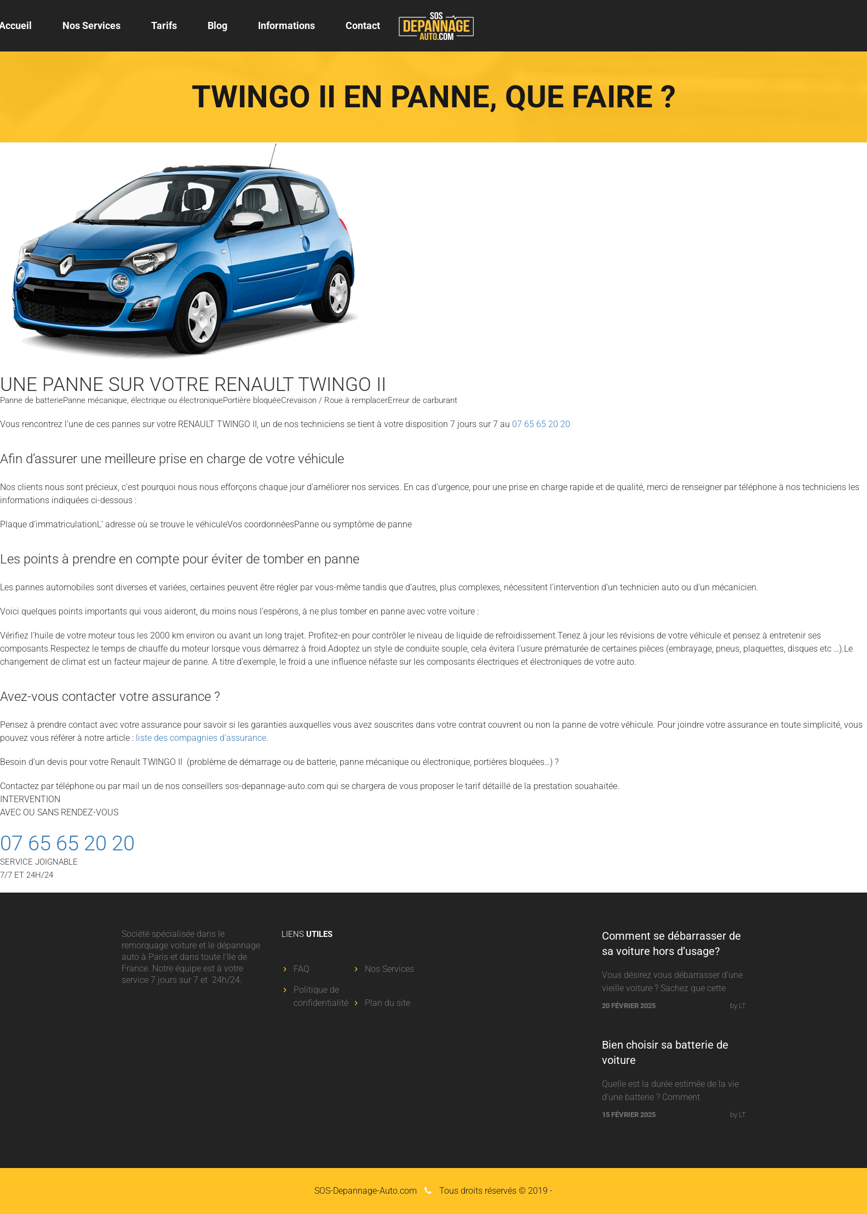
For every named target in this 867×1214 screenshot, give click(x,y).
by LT (738, 1006)
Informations (286, 25)
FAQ (301, 969)
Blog (217, 25)
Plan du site (387, 1003)
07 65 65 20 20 (541, 424)
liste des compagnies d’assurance (201, 738)
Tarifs (164, 25)
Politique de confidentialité (321, 996)
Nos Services (91, 25)
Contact (363, 25)
